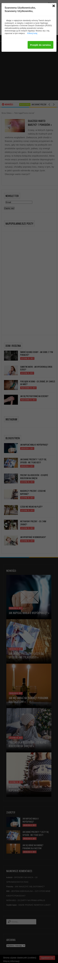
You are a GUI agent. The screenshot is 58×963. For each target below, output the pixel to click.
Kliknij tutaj (32, 33)
